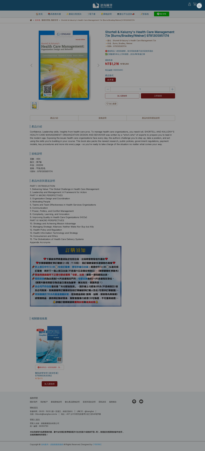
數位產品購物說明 (72, 402)
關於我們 (33, 402)
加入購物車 (122, 96)
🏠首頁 (39, 14)
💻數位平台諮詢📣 (126, 14)
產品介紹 (54, 118)
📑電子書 (91, 14)
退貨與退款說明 (89, 402)
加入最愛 (111, 104)
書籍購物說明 (56, 402)
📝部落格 (144, 14)
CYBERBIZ (97, 444)
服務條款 (112, 402)
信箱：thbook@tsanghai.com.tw (43, 414)
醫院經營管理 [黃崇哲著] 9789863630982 (46, 374)
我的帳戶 (44, 402)
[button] (98, 65)
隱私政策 (102, 402)
